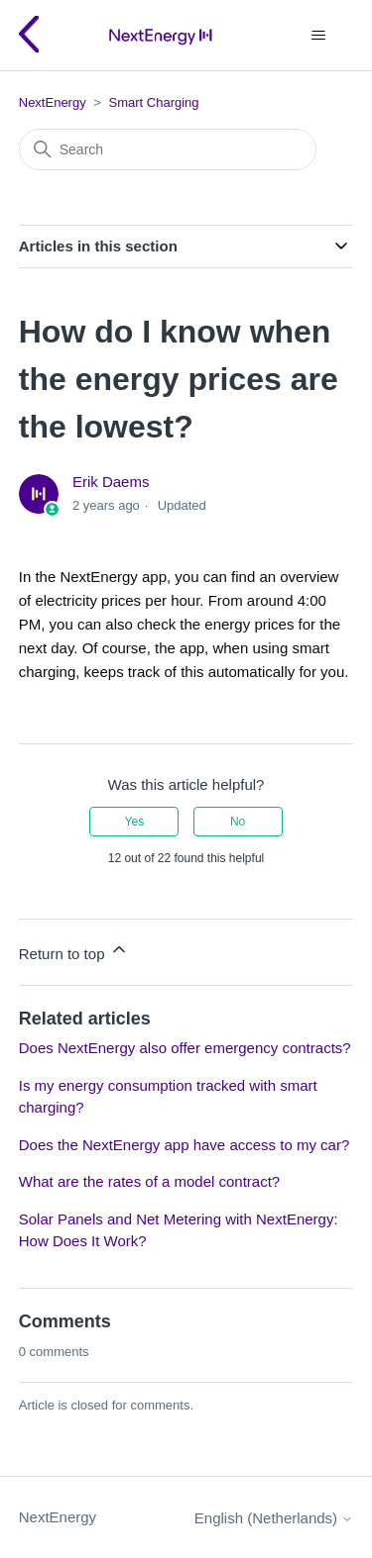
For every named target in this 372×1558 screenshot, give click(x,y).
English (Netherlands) (273, 1517)
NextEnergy (52, 102)
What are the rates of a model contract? (149, 1181)
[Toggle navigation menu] (318, 35)
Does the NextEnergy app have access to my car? (184, 1144)
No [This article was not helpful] (237, 821)
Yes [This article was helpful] (135, 821)
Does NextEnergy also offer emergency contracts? (185, 1047)
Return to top (74, 950)
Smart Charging (154, 102)
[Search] (167, 149)
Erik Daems (111, 481)
